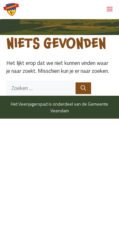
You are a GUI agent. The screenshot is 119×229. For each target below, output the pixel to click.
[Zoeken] (83, 88)
